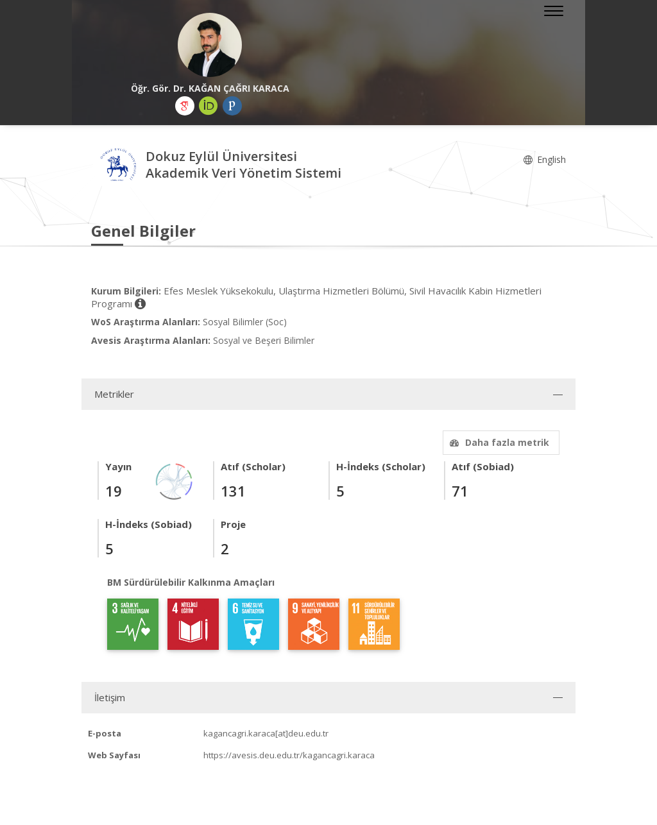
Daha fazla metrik (498, 442)
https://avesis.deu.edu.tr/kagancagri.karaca (289, 755)
